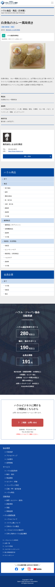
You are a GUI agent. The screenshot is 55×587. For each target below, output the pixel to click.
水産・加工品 (5, 27)
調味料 (7, 208)
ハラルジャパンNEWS (11, 540)
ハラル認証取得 (11, 471)
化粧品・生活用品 (10, 241)
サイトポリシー (9, 555)
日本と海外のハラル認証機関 (16, 533)
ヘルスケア (8, 257)
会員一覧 (7, 543)
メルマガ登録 (8, 546)
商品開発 (9, 478)
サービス (6, 467)
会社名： (10, 30)
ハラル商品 (10, 492)
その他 (7, 216)
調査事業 (9, 504)
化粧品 (7, 245)
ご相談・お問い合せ (29, 423)
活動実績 (6, 497)
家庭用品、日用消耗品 (12, 253)
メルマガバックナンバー (12, 549)
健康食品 (7, 220)
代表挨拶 (9, 452)
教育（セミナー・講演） (15, 500)
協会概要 (6, 448)
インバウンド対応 (12, 485)
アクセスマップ (11, 455)
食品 (12, 27)
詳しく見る (27, 156)
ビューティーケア (10, 249)
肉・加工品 (8, 200)
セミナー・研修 (11, 481)
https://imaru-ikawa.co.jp (15, 151)
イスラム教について (13, 523)
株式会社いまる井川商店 (13, 30)
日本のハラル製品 (12, 526)
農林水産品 (8, 196)
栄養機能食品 (9, 229)
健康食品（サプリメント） (13, 225)
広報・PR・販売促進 (13, 489)
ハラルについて (11, 519)
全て (5, 179)
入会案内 (9, 459)
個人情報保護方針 (9, 552)
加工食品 (7, 188)
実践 (8, 507)
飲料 (6, 192)
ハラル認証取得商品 (12, 35)
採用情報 (9, 463)
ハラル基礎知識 (9, 515)
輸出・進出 (10, 474)
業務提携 (9, 511)
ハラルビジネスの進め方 (15, 530)
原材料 (7, 212)
